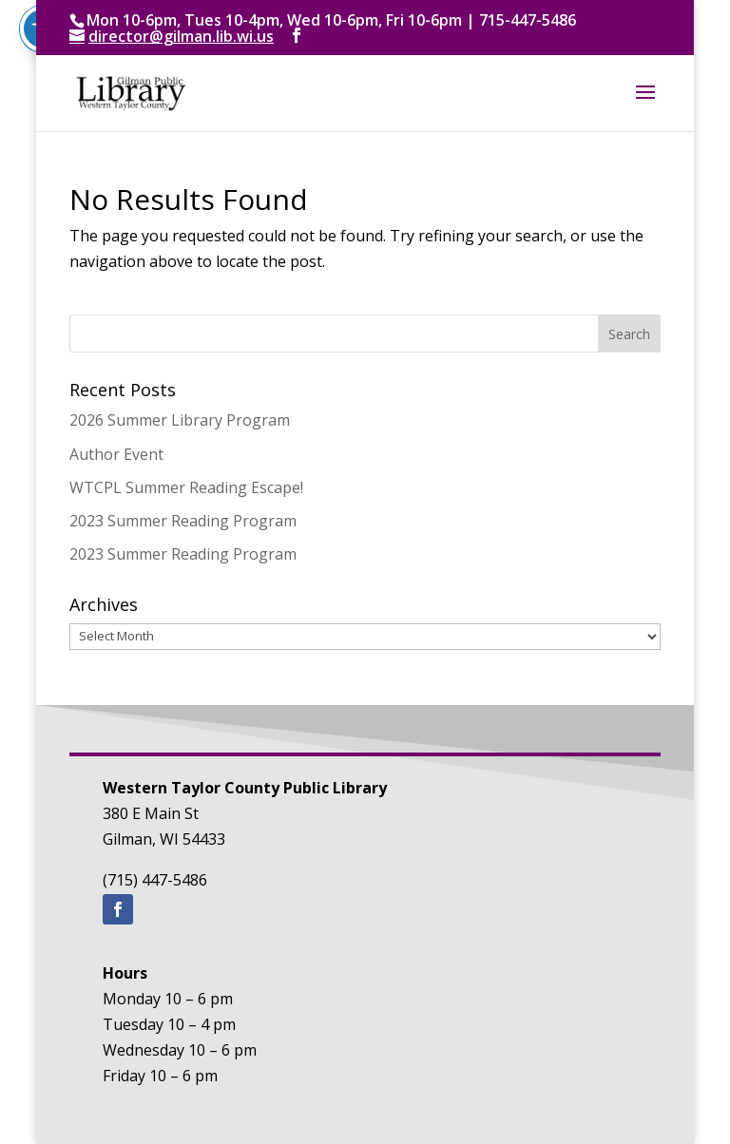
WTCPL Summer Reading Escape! (186, 487)
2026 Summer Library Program (179, 420)
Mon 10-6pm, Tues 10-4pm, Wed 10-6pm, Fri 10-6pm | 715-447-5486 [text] (331, 20)
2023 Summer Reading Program (183, 520)
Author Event (116, 454)
